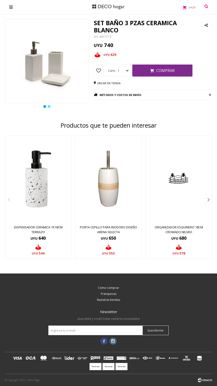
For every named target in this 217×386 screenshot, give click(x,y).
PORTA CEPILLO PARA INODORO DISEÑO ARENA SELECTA (108, 229)
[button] (208, 199)
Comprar (165, 70)
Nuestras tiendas (108, 300)
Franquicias (108, 294)
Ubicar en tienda (109, 83)
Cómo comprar (108, 288)
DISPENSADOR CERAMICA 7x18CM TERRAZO (38, 229)
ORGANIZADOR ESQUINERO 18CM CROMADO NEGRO (179, 229)
